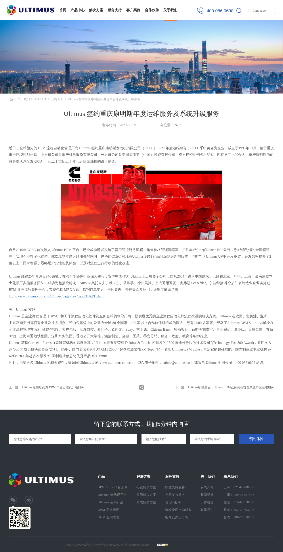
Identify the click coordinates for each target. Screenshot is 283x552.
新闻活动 (40, 99)
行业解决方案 (146, 487)
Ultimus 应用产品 (111, 502)
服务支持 (115, 10)
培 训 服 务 (173, 502)
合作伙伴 (152, 10)
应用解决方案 (146, 494)
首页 (62, 10)
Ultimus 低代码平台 (112, 494)
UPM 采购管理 (108, 510)
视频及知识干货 (176, 517)
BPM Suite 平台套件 (113, 487)
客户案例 (133, 10)
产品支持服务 (175, 494)
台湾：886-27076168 (239, 517)
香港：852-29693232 (239, 510)
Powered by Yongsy (139, 544)
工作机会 (207, 502)
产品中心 (78, 10)
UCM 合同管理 (109, 517)
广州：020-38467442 (239, 494)
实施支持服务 (175, 487)
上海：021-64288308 (239, 487)
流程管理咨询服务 (178, 510)
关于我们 (170, 10)
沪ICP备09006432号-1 (78, 544)
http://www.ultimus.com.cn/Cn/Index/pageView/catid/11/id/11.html (56, 296)
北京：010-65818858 (239, 502)
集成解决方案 (146, 502)
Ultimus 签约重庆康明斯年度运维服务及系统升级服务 (104, 99)
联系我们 (207, 510)
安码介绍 (207, 487)
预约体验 (256, 439)
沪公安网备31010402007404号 (110, 544)
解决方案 (96, 10)
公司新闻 (57, 99)
